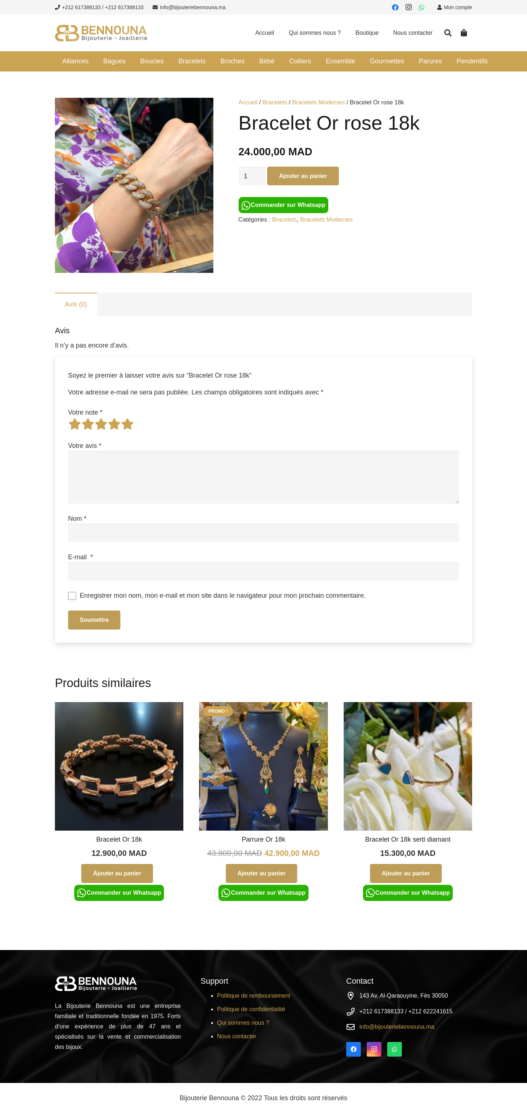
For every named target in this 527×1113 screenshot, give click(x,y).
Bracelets (274, 102)
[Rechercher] (448, 33)
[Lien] (101, 33)
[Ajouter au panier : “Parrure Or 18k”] (262, 873)
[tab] (76, 304)
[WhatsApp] (421, 7)
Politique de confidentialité (251, 1009)
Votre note (85, 412)
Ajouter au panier (303, 176)
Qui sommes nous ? (243, 1023)
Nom (77, 518)
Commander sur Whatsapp (284, 205)
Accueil (248, 102)
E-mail (80, 557)
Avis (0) (76, 304)
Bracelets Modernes (318, 102)
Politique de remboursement (253, 996)
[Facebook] (395, 7)
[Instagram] (408, 7)
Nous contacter (237, 1036)
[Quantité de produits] (252, 176)
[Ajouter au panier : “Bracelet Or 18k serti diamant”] (406, 873)
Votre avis (84, 445)
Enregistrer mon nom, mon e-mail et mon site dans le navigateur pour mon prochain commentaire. (223, 595)
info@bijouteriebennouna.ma (396, 1027)
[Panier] (464, 33)
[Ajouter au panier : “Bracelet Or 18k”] (117, 873)
